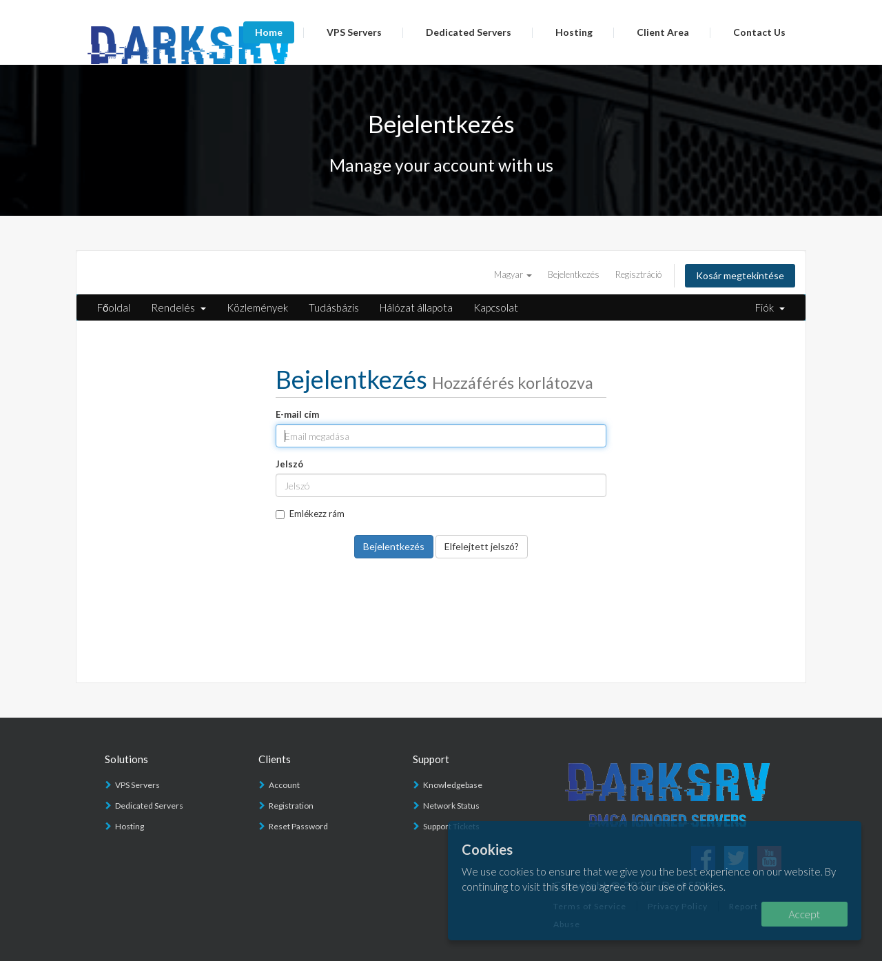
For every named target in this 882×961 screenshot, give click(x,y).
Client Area (663, 32)
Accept (804, 914)
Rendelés (178, 307)
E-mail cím (297, 414)
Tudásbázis (334, 307)
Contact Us (759, 32)
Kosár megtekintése (740, 275)
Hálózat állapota (416, 307)
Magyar (513, 274)
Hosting (574, 32)
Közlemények (257, 307)
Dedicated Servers (468, 32)
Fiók (770, 307)
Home (269, 32)
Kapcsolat (495, 307)
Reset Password (298, 826)
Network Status (451, 805)
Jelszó (289, 463)
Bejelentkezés (573, 274)
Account (284, 785)
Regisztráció (638, 274)
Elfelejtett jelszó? (481, 546)
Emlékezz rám (310, 513)
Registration (291, 805)
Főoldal (113, 307)
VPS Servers (354, 32)
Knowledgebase (452, 785)
